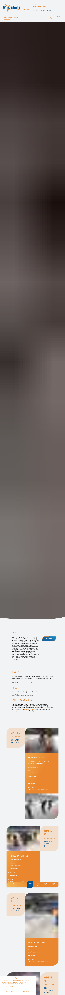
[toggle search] (51, 18)
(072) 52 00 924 (29, 709)
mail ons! (49, 639)
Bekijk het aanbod (11, 18)
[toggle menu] (58, 18)
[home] (16, 11)
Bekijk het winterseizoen (42, 10)
